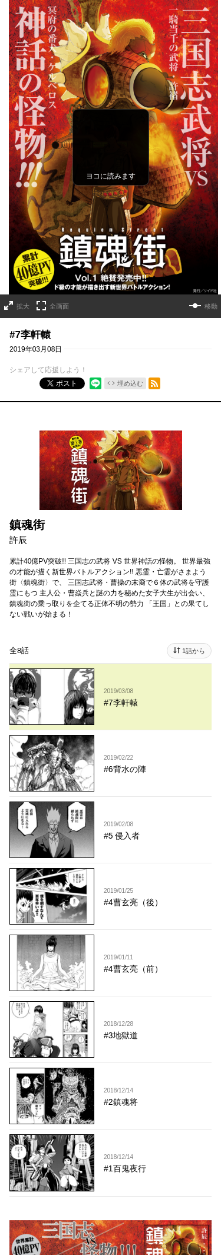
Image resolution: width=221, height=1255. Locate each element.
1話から (193, 650)
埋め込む (130, 383)
